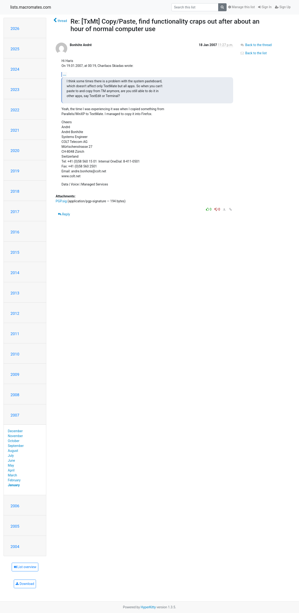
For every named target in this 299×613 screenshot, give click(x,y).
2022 (15, 110)
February (14, 480)
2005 (15, 526)
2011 (15, 333)
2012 (15, 313)
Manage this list (241, 7)
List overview (25, 567)
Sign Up (283, 7)
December (15, 431)
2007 (15, 415)
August (13, 451)
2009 (15, 374)
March (12, 475)
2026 (15, 28)
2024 (15, 69)
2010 (15, 354)
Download (25, 584)
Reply (64, 214)
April (11, 470)
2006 (15, 506)
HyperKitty (148, 607)
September (16, 446)
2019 (15, 171)
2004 (15, 546)
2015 (15, 252)
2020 (15, 150)
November (15, 436)
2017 (15, 211)
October (13, 441)
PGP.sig (61, 201)
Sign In (265, 7)
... (64, 74)
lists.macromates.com (30, 7)
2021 (15, 130)
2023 (15, 89)
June (11, 460)
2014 (15, 272)
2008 (15, 394)
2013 (15, 293)
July (11, 455)
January (14, 485)
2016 (15, 232)
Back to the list (253, 53)
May (11, 465)
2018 (15, 191)
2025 (15, 49)
